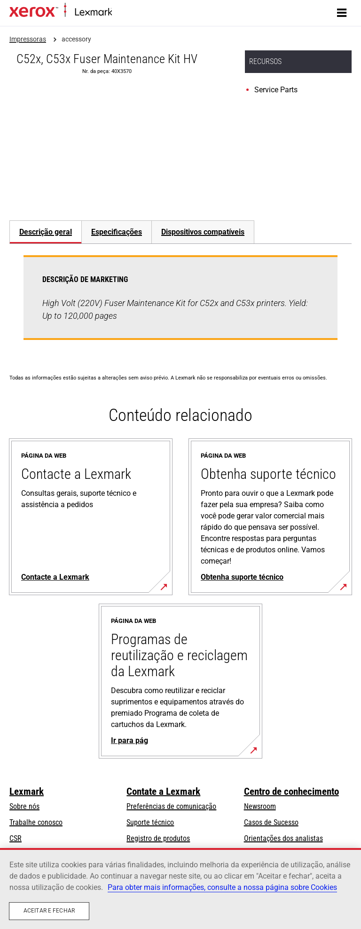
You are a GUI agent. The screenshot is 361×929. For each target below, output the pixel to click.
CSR (15, 838)
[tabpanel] (180, 303)
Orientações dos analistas (283, 838)
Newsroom (260, 806)
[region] (180, 888)
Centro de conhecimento (291, 791)
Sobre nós (24, 806)
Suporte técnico (150, 822)
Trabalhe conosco (36, 822)
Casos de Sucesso (271, 822)
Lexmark (26, 791)
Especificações (116, 231)
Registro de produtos (158, 838)
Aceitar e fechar (49, 910)
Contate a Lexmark (163, 791)
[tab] (45, 231)
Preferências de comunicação (171, 806)
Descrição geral (45, 231)
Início (119, 12)
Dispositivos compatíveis (202, 231)
